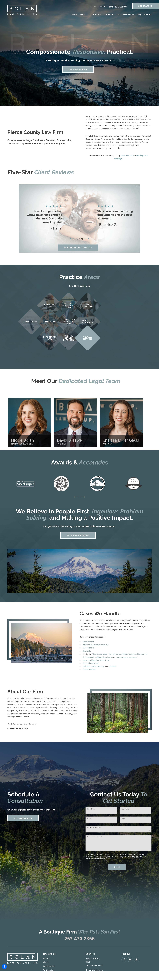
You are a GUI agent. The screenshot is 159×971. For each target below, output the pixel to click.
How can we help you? (94, 837)
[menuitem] (75, 14)
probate (112, 666)
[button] (4, 966)
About (45, 962)
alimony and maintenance (124, 654)
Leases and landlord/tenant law (96, 660)
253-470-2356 (118, 6)
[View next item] (86, 239)
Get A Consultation (78, 535)
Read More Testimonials (78, 247)
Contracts (87, 651)
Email (123, 818)
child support (88, 657)
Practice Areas (49, 966)
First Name (91, 809)
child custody (142, 654)
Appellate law (88, 641)
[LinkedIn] (130, 959)
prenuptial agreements (127, 657)
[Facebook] (124, 959)
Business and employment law (96, 645)
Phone (89, 818)
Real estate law (89, 669)
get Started (145, 6)
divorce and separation (102, 654)
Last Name (125, 809)
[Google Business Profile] (136, 959)
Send (117, 867)
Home (45, 958)
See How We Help (78, 69)
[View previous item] (72, 239)
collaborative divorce (103, 657)
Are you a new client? (94, 827)
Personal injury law (91, 663)
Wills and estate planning (93, 666)
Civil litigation (88, 648)
